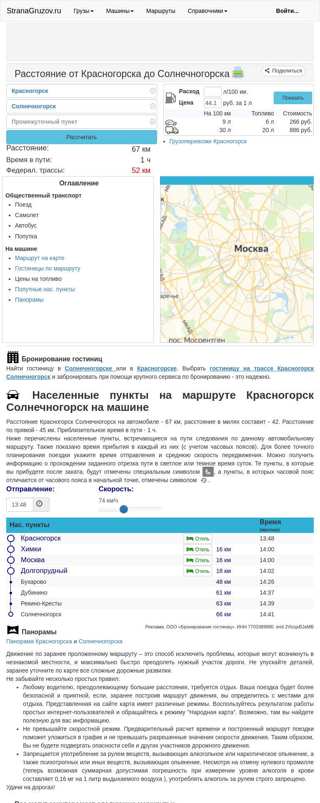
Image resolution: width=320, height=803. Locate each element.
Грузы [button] (84, 11)
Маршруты (160, 11)
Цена (186, 102)
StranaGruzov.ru (34, 11)
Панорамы (29, 299)
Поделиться (286, 71)
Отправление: (30, 489)
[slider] (124, 509)
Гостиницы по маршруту (47, 268)
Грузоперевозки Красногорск (208, 141)
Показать (293, 98)
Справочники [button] (208, 11)
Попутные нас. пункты (45, 289)
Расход (189, 91)
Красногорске (157, 368)
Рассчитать (81, 137)
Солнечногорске (90, 368)
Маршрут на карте (40, 258)
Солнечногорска (100, 641)
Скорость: (116, 489)
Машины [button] (120, 11)
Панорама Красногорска (39, 641)
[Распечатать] (238, 75)
